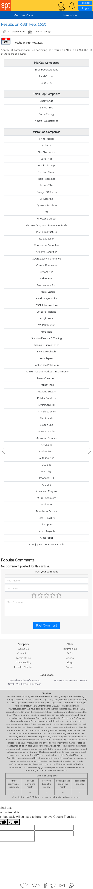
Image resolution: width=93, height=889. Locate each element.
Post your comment (46, 571)
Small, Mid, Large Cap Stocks (24, 684)
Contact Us (23, 653)
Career (70, 667)
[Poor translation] (14, 822)
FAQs (70, 653)
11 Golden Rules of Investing (24, 680)
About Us (23, 648)
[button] (72, 5)
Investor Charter (23, 667)
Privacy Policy (23, 662)
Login (85, 8)
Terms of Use (23, 658)
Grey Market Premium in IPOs (70, 680)
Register (85, 2)
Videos (70, 658)
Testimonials (69, 648)
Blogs (69, 662)
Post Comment (46, 625)
